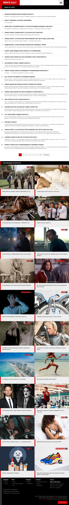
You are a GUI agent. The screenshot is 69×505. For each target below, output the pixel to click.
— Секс (13, 485)
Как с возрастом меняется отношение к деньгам (20, 76)
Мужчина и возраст (11, 122)
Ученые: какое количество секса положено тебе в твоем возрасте (25, 57)
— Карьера (38, 483)
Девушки (5, 479)
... (36, 154)
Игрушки (28, 479)
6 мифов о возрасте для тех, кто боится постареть (21, 137)
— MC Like (5, 481)
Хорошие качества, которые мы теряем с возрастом (21, 107)
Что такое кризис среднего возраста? (16, 114)
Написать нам (63, 502)
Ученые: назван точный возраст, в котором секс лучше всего (24, 32)
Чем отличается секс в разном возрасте (17, 99)
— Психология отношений (17, 483)
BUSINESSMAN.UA (11, 491)
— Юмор (13, 481)
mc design (55, 497)
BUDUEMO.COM (11, 493)
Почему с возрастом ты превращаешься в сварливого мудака (24, 144)
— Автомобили (29, 483)
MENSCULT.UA (10, 489)
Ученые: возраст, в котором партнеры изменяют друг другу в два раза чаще (29, 129)
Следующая (46, 154)
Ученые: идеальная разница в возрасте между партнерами (23, 84)
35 (40, 154)
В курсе (52, 479)
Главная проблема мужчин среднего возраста (19, 14)
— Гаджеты (28, 481)
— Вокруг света (39, 485)
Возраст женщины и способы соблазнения (18, 20)
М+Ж (12, 479)
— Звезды (5, 483)
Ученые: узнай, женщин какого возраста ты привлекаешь (23, 51)
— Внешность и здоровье (41, 481)
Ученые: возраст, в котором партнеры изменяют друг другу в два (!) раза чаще (29, 38)
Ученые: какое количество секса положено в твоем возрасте (24, 92)
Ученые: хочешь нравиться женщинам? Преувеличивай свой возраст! (27, 70)
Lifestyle (38, 479)
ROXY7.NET (57, 484)
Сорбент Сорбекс (42, 499)
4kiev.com (55, 487)
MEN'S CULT (56, 485)
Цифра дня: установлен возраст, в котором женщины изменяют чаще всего (28, 26)
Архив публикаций (55, 482)
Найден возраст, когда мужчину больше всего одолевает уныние (25, 44)
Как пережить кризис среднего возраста (17, 63)
